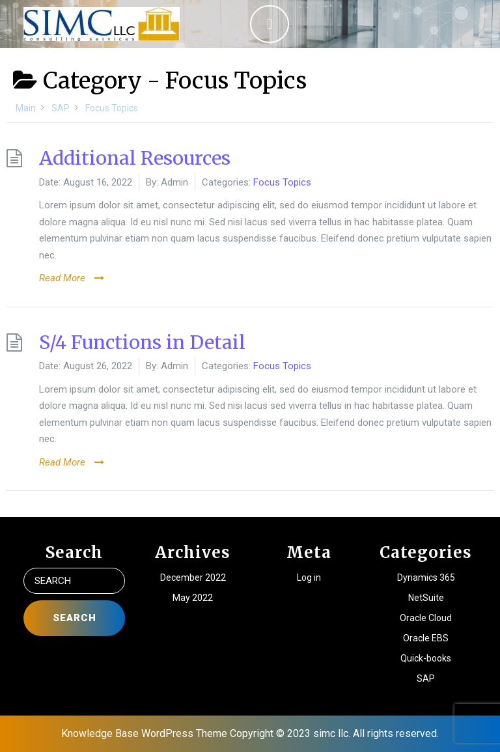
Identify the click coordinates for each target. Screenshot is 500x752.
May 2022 (193, 597)
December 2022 (193, 577)
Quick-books (425, 658)
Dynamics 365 (426, 577)
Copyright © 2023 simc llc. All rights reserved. (334, 733)
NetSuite (426, 597)
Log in (309, 577)
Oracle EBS (426, 638)
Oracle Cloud (426, 618)
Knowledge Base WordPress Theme (144, 733)
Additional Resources (134, 158)
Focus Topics (282, 182)
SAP (426, 678)
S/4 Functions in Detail (142, 342)
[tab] (269, 24)
